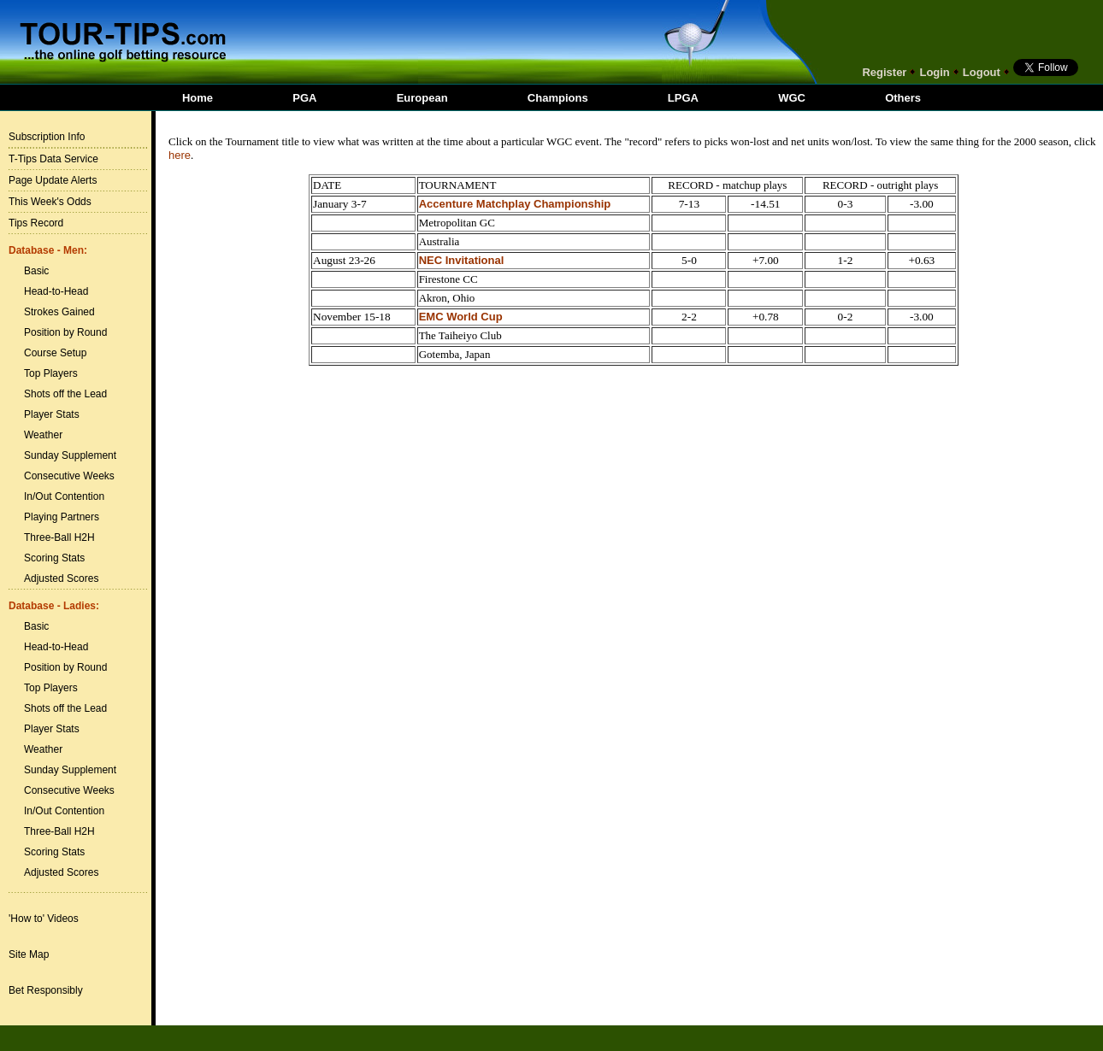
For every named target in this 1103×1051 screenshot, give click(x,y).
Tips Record (36, 223)
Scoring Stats (54, 558)
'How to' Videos (44, 919)
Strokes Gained (59, 312)
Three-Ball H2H (59, 537)
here (179, 155)
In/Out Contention (64, 496)
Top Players (51, 373)
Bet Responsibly (46, 990)
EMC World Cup (461, 316)
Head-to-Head (56, 291)
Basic (36, 271)
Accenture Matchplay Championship (515, 203)
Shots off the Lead (65, 394)
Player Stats (52, 414)
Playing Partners (61, 517)
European (422, 97)
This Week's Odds (50, 202)
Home (197, 97)
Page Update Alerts (53, 180)
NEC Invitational (461, 260)
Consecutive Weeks (69, 476)
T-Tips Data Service (53, 159)
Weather (43, 435)
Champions (558, 97)
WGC (791, 97)
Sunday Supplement (70, 455)
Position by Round (65, 332)
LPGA (683, 97)
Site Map (29, 954)
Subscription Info (47, 137)
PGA (304, 97)
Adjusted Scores (61, 578)
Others (903, 97)
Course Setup (55, 353)
